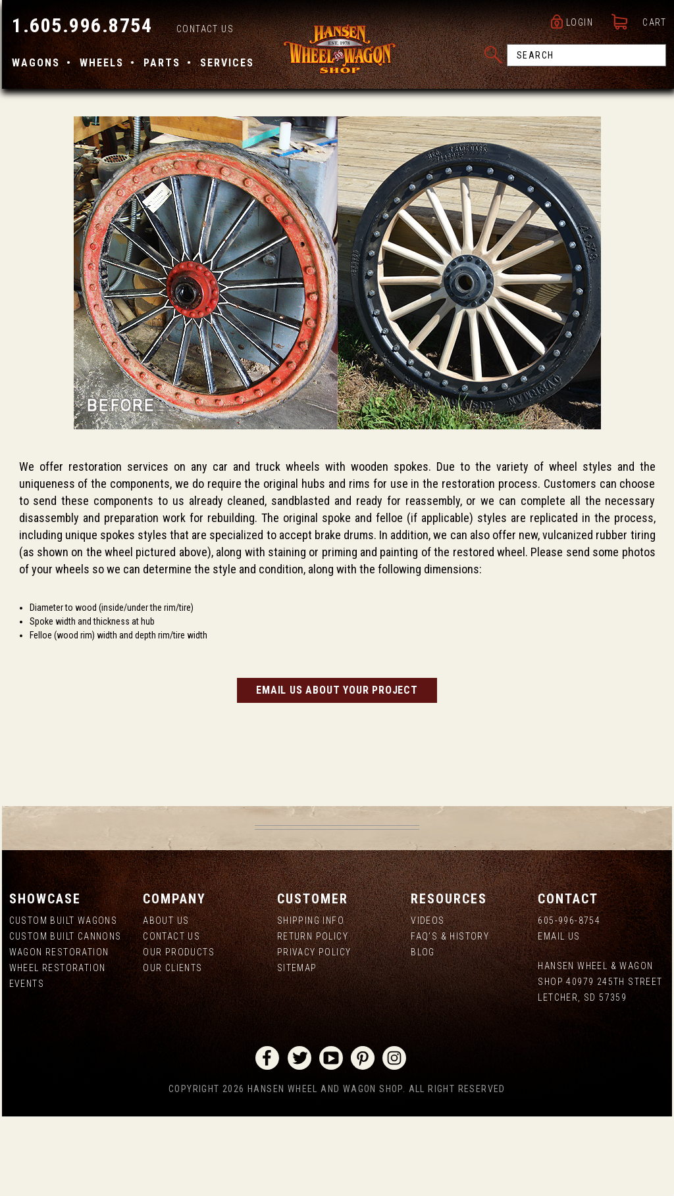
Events (24, 1063)
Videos (428, 1000)
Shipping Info (310, 1000)
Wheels (100, 64)
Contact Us (203, 30)
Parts (160, 64)
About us (165, 1000)
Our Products (177, 1031)
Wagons (34, 64)
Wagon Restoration (57, 1031)
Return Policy (312, 1016)
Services (225, 64)
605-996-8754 (570, 1000)
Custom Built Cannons (63, 1016)
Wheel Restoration (55, 1047)
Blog (423, 1031)
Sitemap (296, 1047)
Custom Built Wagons (61, 1000)
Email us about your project (337, 769)
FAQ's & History (450, 1016)
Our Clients (171, 1047)
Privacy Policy (313, 1031)
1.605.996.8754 (80, 26)
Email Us (560, 1016)
